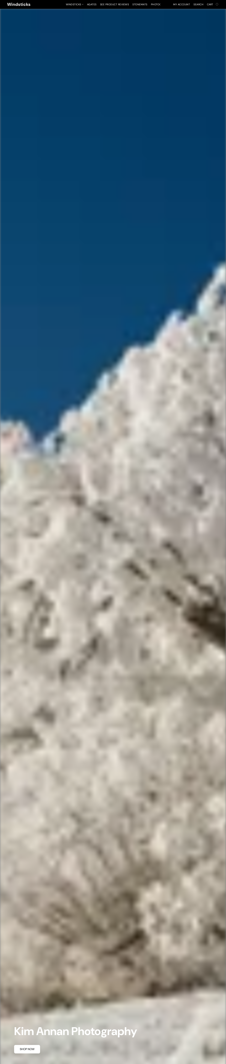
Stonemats (139, 4)
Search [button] (198, 4)
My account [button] (181, 4)
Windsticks (74, 4)
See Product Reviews (114, 4)
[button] (19, 4)
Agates (92, 4)
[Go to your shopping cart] (213, 4)
